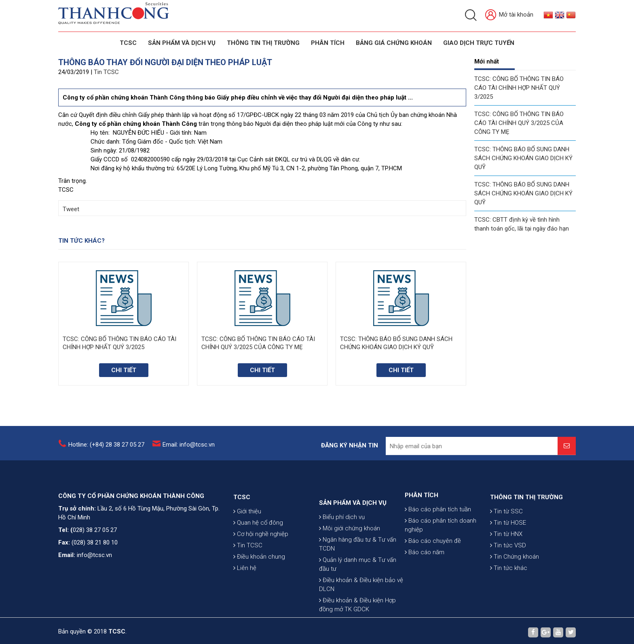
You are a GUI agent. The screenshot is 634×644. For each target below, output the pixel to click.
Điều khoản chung (259, 583)
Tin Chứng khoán (514, 583)
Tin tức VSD (508, 572)
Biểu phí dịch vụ (342, 555)
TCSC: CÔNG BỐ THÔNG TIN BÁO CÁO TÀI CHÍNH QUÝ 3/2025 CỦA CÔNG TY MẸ (519, 123)
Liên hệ (244, 595)
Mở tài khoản (509, 15)
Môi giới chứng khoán (349, 567)
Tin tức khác (508, 595)
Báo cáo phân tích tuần (438, 532)
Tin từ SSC (506, 538)
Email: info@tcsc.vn (189, 449)
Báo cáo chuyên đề (433, 563)
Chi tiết (123, 370)
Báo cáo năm (424, 574)
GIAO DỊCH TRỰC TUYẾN (478, 43)
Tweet (71, 209)
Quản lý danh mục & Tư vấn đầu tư (357, 603)
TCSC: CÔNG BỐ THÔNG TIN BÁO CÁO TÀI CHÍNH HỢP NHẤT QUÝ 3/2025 (519, 87)
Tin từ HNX (506, 561)
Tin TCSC (106, 72)
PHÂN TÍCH (421, 517)
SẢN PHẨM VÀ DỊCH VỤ (182, 43)
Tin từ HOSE (508, 549)
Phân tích (327, 43)
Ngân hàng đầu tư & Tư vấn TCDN (357, 583)
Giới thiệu (247, 538)
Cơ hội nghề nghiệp (260, 561)
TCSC (128, 43)
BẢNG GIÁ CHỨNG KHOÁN (394, 43)
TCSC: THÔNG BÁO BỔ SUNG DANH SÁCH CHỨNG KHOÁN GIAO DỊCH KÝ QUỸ (523, 158)
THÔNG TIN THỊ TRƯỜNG (263, 43)
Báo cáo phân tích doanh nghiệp (440, 548)
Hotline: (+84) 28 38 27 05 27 (106, 449)
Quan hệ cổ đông (258, 549)
